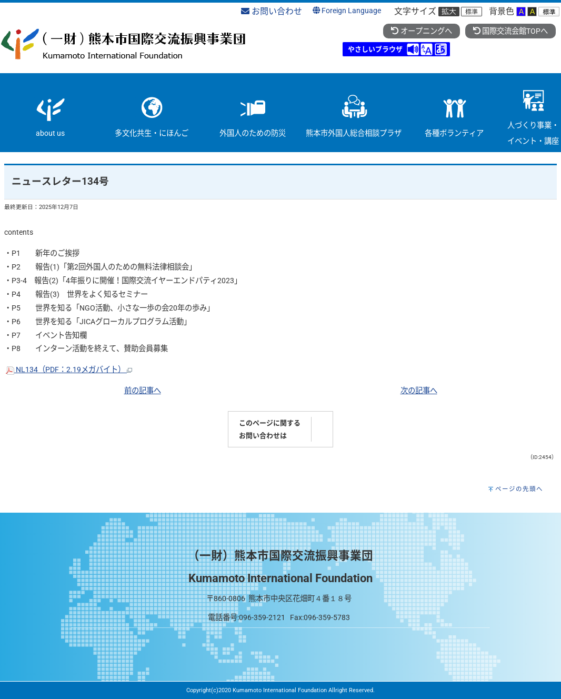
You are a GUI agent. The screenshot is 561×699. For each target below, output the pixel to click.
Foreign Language (347, 10)
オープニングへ (421, 31)
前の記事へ (142, 390)
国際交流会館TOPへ (510, 31)
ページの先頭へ (519, 489)
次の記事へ (418, 390)
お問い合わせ (271, 11)
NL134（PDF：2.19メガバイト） (69, 369)
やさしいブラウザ (375, 49)
